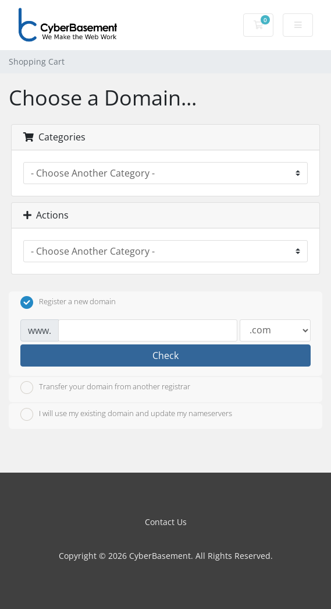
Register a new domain (68, 302)
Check (165, 355)
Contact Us (166, 521)
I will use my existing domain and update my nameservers (126, 414)
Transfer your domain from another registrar (105, 387)
